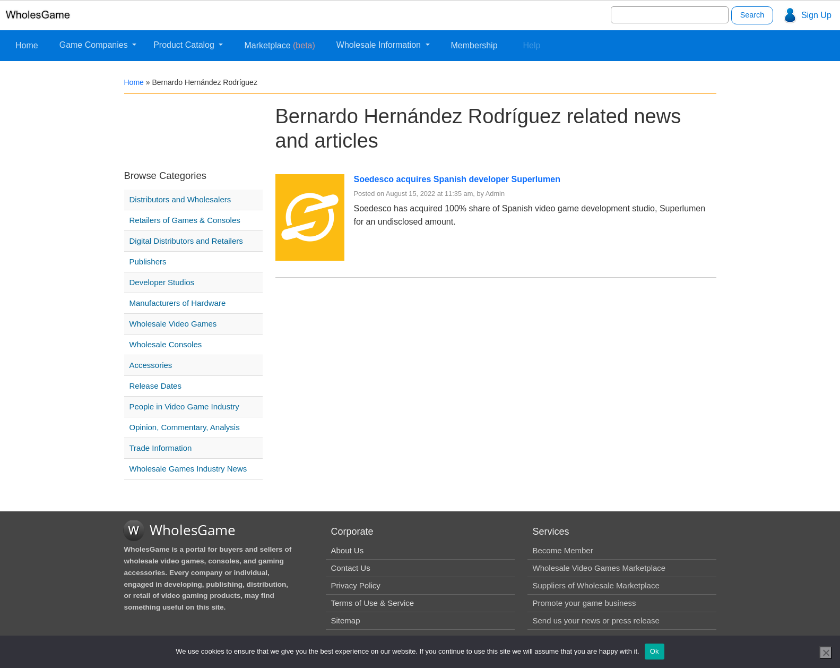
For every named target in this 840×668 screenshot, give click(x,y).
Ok (654, 651)
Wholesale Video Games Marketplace (599, 567)
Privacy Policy (355, 585)
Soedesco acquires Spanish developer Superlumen (457, 179)
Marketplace (279, 45)
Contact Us (350, 567)
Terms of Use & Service (372, 602)
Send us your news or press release (596, 620)
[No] (825, 652)
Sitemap (345, 620)
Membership (474, 45)
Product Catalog (185, 44)
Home (26, 45)
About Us (347, 550)
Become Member (563, 550)
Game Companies (94, 44)
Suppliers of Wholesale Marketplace (596, 585)
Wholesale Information (379, 44)
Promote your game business (584, 602)
